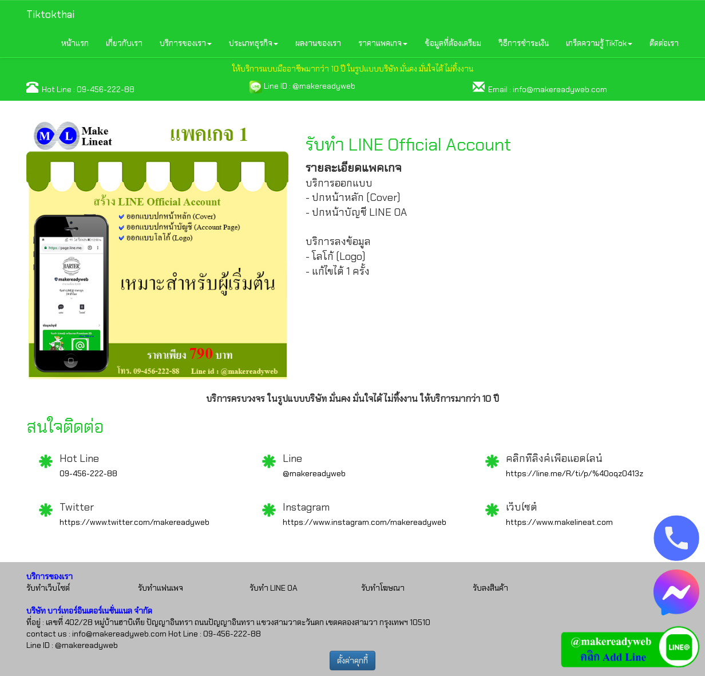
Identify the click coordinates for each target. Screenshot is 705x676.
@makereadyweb (323, 86)
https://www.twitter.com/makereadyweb (134, 522)
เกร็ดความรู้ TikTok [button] (599, 43)
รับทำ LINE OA (273, 588)
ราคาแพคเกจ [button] (382, 43)
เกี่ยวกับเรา (124, 43)
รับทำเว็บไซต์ (48, 588)
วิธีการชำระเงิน (523, 43)
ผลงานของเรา (318, 43)
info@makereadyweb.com (560, 89)
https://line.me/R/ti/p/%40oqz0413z (574, 473)
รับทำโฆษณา (383, 588)
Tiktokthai (50, 14)
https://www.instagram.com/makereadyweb (364, 522)
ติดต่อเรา (664, 43)
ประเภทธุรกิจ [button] (253, 43)
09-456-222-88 (105, 89)
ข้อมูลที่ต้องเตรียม (453, 43)
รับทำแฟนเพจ (160, 588)
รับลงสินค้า (490, 588)
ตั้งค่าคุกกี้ (352, 660)
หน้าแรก (75, 43)
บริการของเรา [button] (186, 43)
